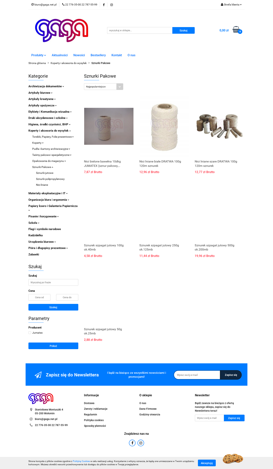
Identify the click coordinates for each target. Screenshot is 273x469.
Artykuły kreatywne (42, 99)
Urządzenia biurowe (42, 241)
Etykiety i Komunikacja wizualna (50, 111)
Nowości (79, 55)
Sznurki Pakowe (42, 167)
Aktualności (60, 55)
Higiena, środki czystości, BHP (49, 124)
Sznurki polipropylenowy (50, 178)
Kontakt (116, 55)
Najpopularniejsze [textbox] (96, 86)
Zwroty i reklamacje (95, 408)
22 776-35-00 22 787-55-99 (51, 425)
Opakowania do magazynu (49, 160)
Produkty (38, 55)
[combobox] (103, 86)
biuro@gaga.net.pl (46, 419)
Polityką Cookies (81, 461)
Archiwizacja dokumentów (46, 86)
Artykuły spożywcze (42, 105)
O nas (131, 55)
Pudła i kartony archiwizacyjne (51, 148)
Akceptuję (207, 462)
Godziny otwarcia (149, 414)
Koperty (38, 142)
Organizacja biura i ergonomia (48, 199)
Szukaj (53, 307)
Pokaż (53, 345)
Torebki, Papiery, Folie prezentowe (53, 136)
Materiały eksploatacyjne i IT (48, 193)
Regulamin (90, 414)
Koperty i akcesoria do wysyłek (49, 130)
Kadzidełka (35, 235)
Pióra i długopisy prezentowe (48, 248)
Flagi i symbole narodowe (44, 229)
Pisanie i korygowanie (43, 216)
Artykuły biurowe (40, 92)
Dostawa (89, 403)
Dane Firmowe (148, 408)
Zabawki (33, 254)
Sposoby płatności (95, 425)
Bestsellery (98, 55)
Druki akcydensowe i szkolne (48, 118)
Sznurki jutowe (44, 172)
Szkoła (33, 223)
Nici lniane (42, 184)
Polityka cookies (94, 420)
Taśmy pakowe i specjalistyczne (51, 154)
